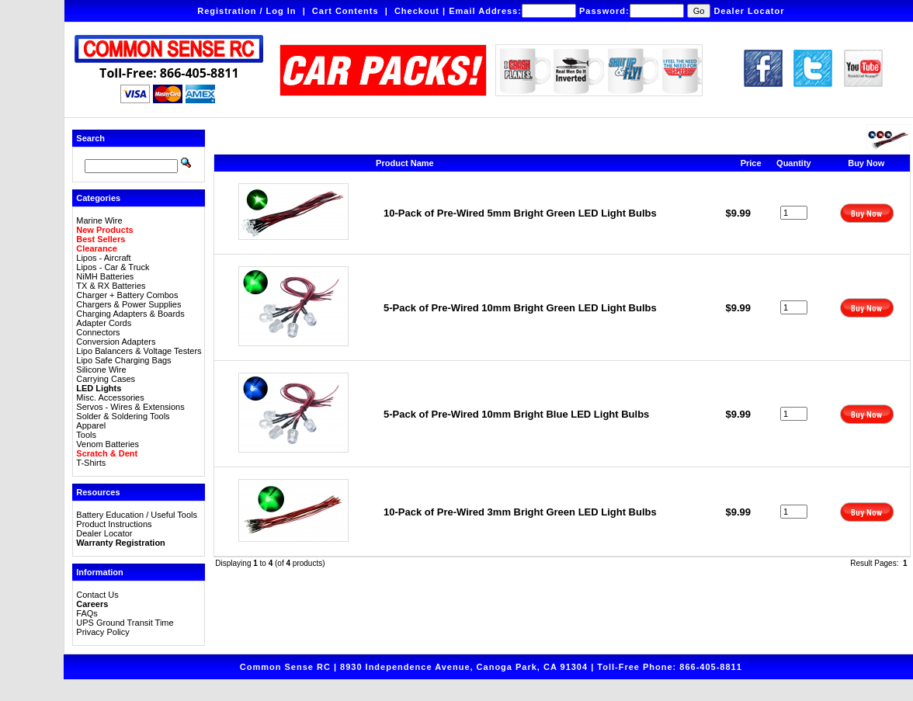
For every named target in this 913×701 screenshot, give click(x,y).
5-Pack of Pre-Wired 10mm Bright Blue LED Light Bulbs (516, 414)
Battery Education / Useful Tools (136, 514)
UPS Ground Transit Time (124, 622)
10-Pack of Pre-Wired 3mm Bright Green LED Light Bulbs (520, 512)
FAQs (87, 613)
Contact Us (97, 594)
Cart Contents (345, 11)
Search (90, 138)
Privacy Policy (102, 632)
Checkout (416, 11)
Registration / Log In (246, 11)
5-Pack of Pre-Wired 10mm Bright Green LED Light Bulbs (520, 308)
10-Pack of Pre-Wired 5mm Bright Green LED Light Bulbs (520, 213)
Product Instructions (113, 524)
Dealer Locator (748, 11)
